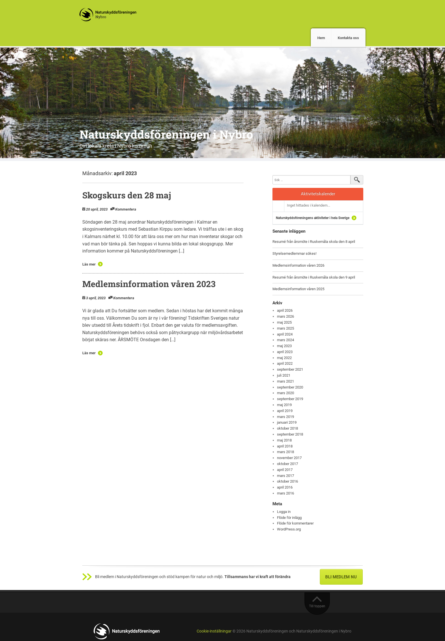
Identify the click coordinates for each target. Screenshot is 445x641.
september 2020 (290, 387)
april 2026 (285, 310)
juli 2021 (283, 375)
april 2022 (285, 363)
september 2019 (290, 399)
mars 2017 (285, 476)
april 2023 (285, 352)
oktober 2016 (287, 481)
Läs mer (89, 264)
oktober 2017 (287, 464)
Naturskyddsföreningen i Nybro (166, 134)
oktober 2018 (287, 428)
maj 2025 (284, 322)
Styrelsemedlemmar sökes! (294, 253)
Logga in (284, 512)
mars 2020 (285, 393)
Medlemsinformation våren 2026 (298, 265)
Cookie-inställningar (214, 631)
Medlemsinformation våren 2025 (298, 289)
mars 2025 (285, 328)
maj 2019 (284, 405)
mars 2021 (285, 381)
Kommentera (125, 209)
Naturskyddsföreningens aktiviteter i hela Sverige (312, 218)
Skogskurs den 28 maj (126, 195)
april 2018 (285, 446)
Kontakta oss (348, 38)
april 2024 (285, 334)
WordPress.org (289, 529)
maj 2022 (284, 358)
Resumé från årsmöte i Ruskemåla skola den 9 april (313, 277)
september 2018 (290, 434)
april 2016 (285, 487)
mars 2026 (285, 316)
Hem (321, 38)
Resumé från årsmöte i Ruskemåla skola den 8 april (313, 241)
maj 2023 (284, 346)
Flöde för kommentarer (295, 523)
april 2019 (285, 411)
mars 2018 (285, 452)
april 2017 (285, 470)
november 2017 (289, 458)
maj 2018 (284, 440)
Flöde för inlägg (289, 517)
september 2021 (290, 369)
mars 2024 (285, 340)
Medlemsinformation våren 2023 (149, 283)
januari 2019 (287, 422)
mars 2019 (285, 417)
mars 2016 (285, 493)
